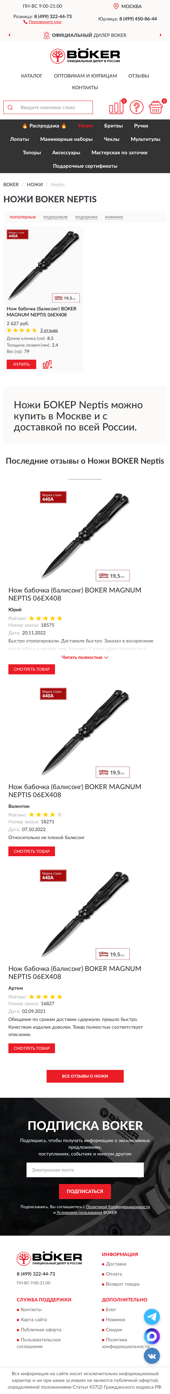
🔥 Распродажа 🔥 (44, 125)
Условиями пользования (79, 1212)
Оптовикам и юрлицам (85, 76)
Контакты (85, 88)
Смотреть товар (32, 669)
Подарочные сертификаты (85, 166)
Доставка (116, 1264)
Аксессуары (66, 152)
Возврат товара (122, 1284)
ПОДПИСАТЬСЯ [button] (85, 1191)
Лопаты (19, 139)
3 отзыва (49, 330)
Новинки (115, 1320)
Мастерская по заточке (120, 152)
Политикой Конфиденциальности (118, 1207)
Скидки (114, 1330)
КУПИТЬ (21, 364)
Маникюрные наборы (66, 139)
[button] (42, 21)
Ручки (141, 125)
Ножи (85, 125)
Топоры (32, 152)
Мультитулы (145, 139)
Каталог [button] (32, 76)
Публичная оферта (41, 1330)
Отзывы (138, 76)
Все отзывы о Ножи (85, 1076)
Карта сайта (34, 1320)
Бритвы (113, 125)
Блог (111, 1309)
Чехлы (111, 139)
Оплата (114, 1274)
